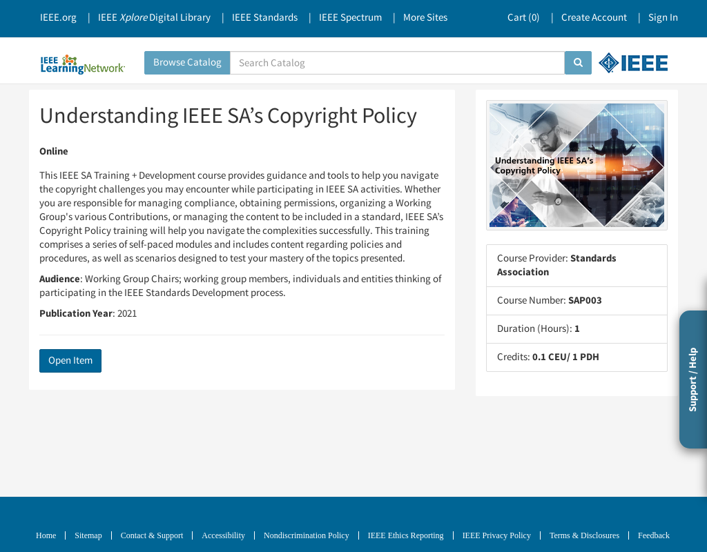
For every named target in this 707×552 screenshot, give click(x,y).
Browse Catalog (187, 62)
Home (46, 535)
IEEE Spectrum (350, 17)
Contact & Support (152, 535)
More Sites (425, 17)
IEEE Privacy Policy (497, 535)
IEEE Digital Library (154, 17)
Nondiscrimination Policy (306, 535)
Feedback (654, 535)
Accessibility (223, 535)
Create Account (594, 17)
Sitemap (88, 535)
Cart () (523, 17)
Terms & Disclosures (584, 535)
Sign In (663, 17)
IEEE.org (58, 17)
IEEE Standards (265, 17)
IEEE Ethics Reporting (406, 535)
